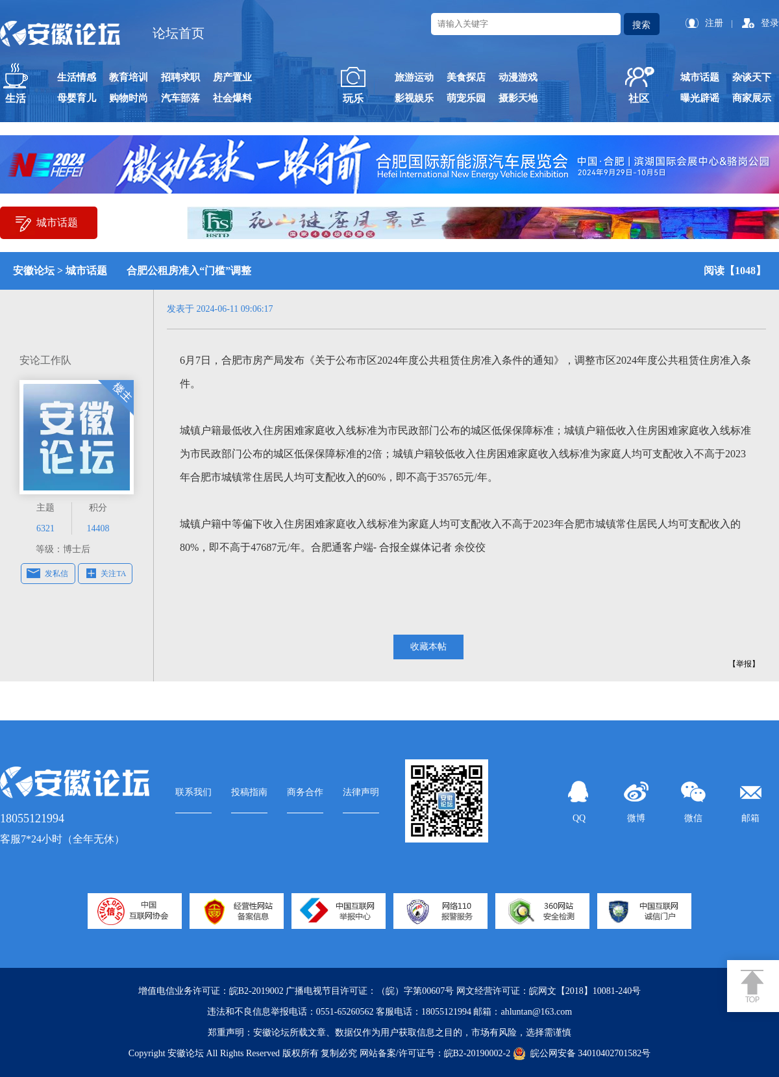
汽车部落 (180, 98)
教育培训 (128, 77)
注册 (714, 23)
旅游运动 (414, 77)
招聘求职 (180, 77)
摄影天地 (518, 98)
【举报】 (744, 663)
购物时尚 (128, 98)
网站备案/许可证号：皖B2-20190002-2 (435, 1053)
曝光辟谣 (699, 98)
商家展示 (751, 98)
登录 (770, 23)
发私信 (56, 573)
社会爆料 (232, 98)
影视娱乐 (414, 98)
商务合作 (305, 792)
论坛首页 (178, 33)
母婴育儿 (76, 98)
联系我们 (193, 792)
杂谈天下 (751, 77)
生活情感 (76, 77)
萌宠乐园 (466, 98)
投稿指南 (249, 792)
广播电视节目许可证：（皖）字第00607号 (370, 991)
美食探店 (466, 77)
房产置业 (232, 77)
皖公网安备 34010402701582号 (582, 1053)
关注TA (113, 573)
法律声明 (361, 792)
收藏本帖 (428, 647)
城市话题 (699, 77)
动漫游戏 (518, 77)
